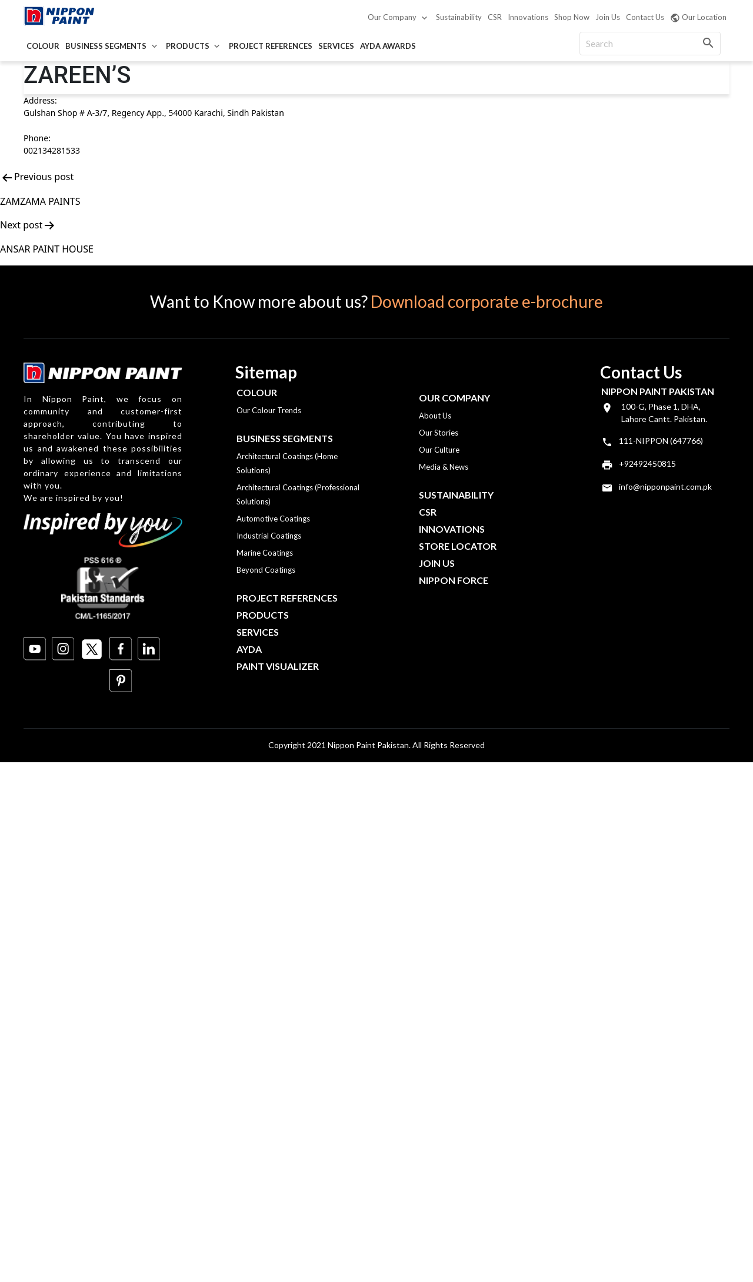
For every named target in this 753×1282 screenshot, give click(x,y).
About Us (435, 415)
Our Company (392, 17)
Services (336, 46)
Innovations (528, 17)
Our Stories (438, 432)
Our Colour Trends (268, 410)
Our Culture (439, 449)
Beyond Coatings (265, 569)
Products (187, 46)
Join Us (607, 17)
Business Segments (105, 46)
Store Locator (458, 546)
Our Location (698, 18)
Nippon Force (453, 580)
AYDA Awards (388, 46)
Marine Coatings (264, 552)
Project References (270, 46)
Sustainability (459, 17)
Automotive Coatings (273, 518)
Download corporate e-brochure (487, 301)
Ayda (249, 649)
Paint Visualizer (277, 666)
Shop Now (571, 17)
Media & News (443, 466)
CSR (495, 17)
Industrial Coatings (268, 535)
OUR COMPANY (454, 397)
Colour (42, 46)
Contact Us (645, 17)
